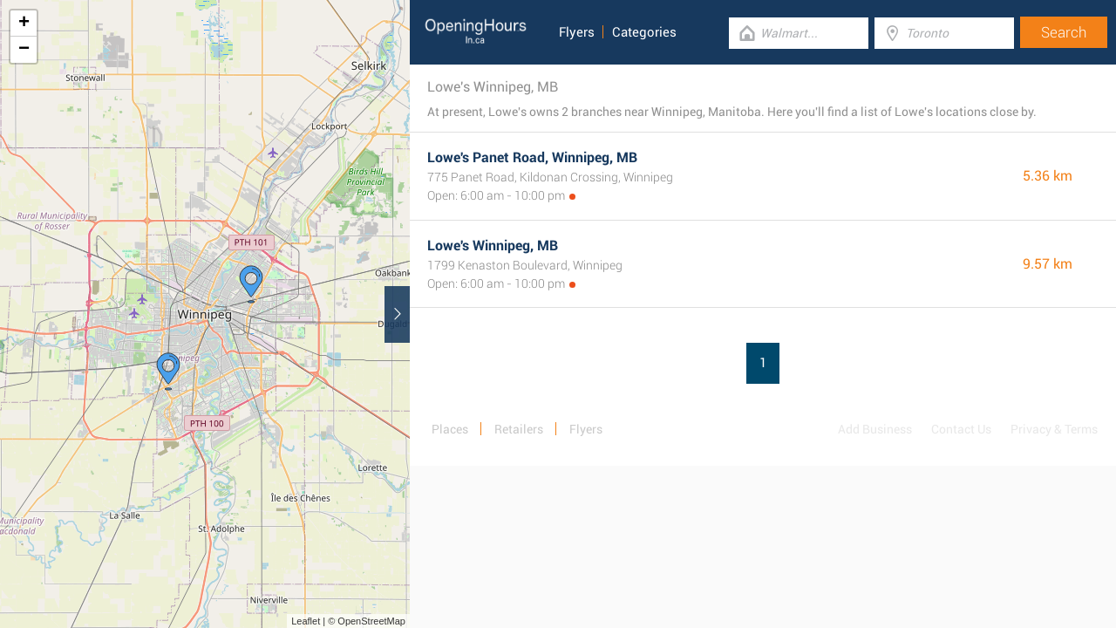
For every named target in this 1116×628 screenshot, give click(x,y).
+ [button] (24, 23)
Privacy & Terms (1054, 429)
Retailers (518, 429)
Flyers (577, 32)
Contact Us (961, 429)
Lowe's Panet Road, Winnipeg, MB (532, 157)
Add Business (875, 429)
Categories (644, 32)
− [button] (24, 50)
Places (450, 429)
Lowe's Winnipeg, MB (492, 245)
